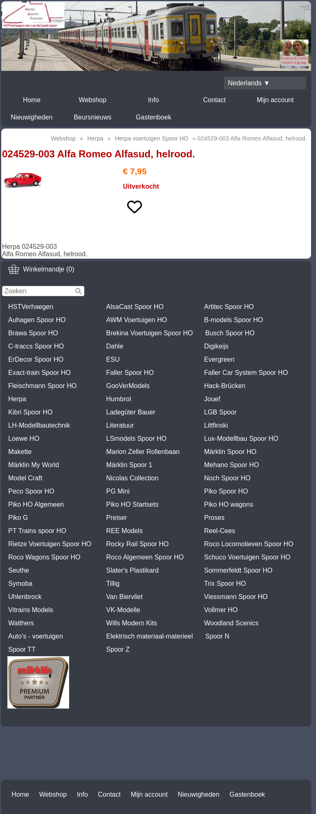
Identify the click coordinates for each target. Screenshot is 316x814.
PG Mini (118, 491)
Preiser (116, 517)
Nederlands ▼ (249, 83)
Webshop (92, 99)
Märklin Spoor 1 (129, 464)
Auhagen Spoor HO (37, 319)
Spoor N (217, 636)
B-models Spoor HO (233, 319)
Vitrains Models (30, 609)
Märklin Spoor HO (230, 451)
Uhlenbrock (25, 596)
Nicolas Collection (132, 478)
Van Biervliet (124, 596)
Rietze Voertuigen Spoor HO (49, 543)
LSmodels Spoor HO (136, 438)
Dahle (114, 346)
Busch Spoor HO (230, 333)
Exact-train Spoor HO (39, 372)
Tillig (112, 583)
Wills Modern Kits (131, 623)
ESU (113, 359)
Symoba (20, 583)
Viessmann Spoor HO (235, 596)
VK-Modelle (123, 609)
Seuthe (18, 570)
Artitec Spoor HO (229, 306)
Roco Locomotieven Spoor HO (248, 543)
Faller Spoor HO (130, 372)
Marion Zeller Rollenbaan (143, 451)
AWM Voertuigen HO (136, 319)
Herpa (17, 398)
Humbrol (118, 398)
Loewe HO (24, 438)
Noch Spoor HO (227, 478)
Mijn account (275, 99)
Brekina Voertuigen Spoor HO (149, 333)
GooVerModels (128, 385)
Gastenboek (153, 117)
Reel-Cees (219, 530)
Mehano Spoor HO (231, 464)
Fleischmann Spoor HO (42, 385)
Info (153, 99)
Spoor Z (118, 649)
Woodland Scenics (231, 623)
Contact (214, 99)
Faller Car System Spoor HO (246, 372)
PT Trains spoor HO (37, 530)
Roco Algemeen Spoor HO (145, 557)
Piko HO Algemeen (36, 504)
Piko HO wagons (228, 504)
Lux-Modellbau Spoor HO (241, 438)
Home (32, 99)
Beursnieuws (93, 117)
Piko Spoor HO (226, 491)
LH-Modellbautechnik (39, 425)
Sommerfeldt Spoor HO (238, 570)
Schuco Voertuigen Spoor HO (247, 557)
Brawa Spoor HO (33, 333)
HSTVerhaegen (30, 306)
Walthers (21, 623)
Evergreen (219, 359)
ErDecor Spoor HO (35, 359)
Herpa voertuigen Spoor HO (151, 138)
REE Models (124, 530)
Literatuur (120, 425)
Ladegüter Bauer (130, 412)
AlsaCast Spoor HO (135, 306)
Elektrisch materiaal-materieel (149, 636)
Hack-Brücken (224, 385)
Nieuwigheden (31, 117)
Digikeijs (216, 346)
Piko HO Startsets (132, 504)
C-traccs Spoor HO (36, 346)
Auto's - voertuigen (35, 636)
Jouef (212, 398)
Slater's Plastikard (132, 570)
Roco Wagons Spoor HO (44, 557)
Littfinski (216, 425)
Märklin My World (33, 464)
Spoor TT (21, 649)
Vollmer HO (221, 609)
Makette (20, 451)
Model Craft (25, 478)
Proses (214, 517)
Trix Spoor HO (225, 583)
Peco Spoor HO (31, 491)
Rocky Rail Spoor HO (137, 543)
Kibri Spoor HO (30, 412)
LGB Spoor (220, 412)
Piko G (18, 517)
